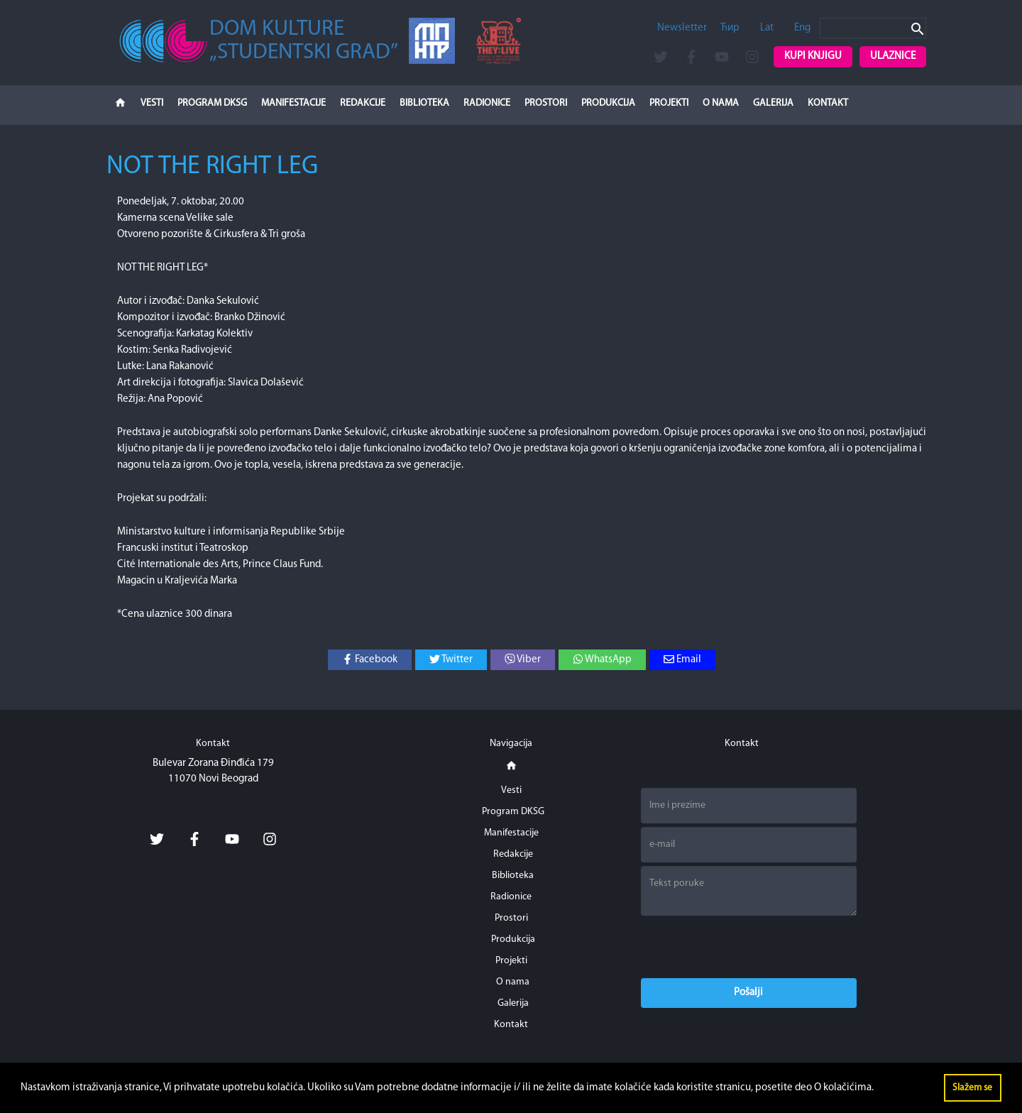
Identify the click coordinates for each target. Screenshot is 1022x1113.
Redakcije (362, 103)
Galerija (773, 103)
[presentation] (749, 947)
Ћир (730, 28)
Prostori (545, 103)
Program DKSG (212, 103)
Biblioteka (424, 103)
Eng (802, 28)
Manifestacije (293, 103)
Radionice (486, 103)
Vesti (152, 103)
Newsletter (682, 28)
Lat (767, 28)
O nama (721, 103)
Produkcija (608, 103)
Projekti (668, 103)
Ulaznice (893, 56)
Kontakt (828, 103)
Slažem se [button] (972, 1087)
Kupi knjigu (813, 56)
